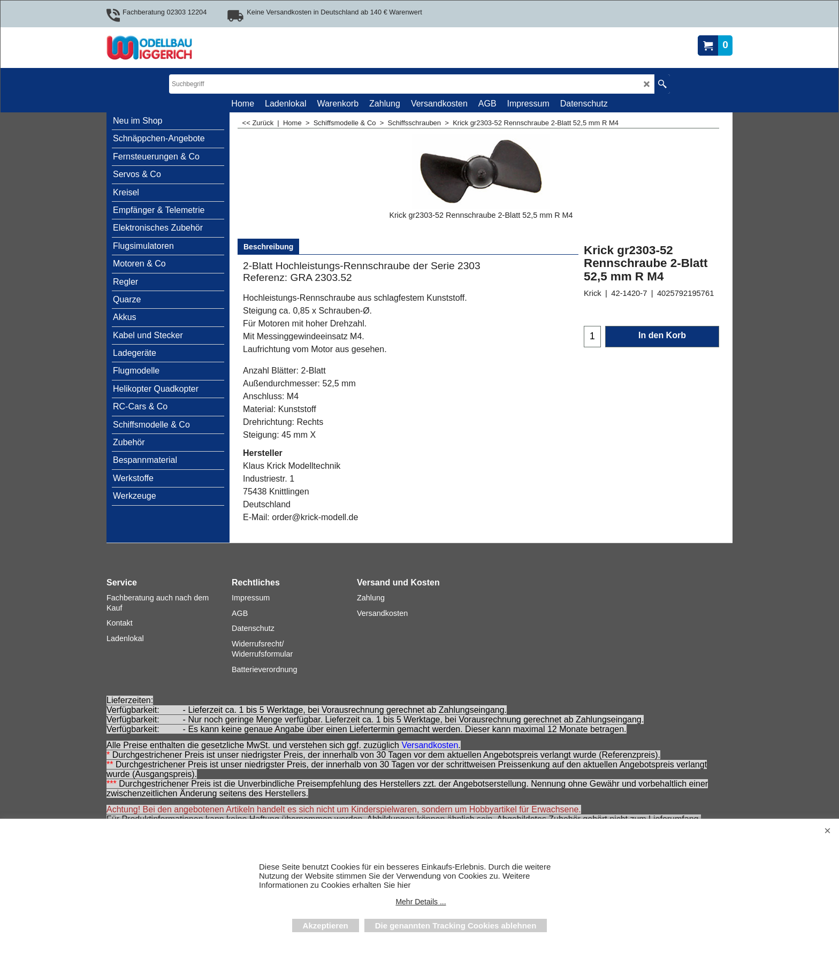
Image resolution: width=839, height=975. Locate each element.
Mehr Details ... (420, 901)
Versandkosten (429, 745)
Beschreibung (268, 246)
